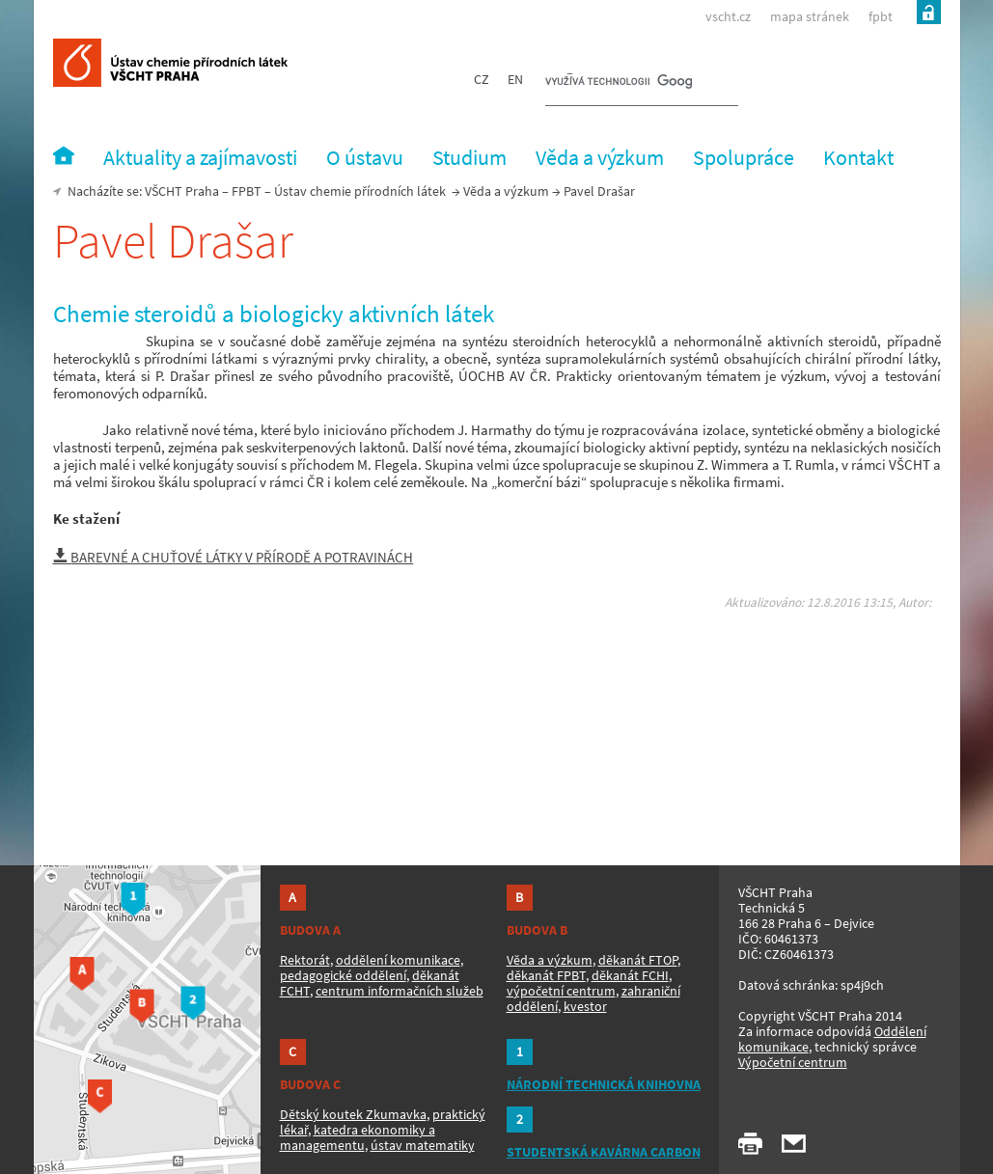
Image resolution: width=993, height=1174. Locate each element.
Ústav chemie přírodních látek (360, 191)
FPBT (247, 191)
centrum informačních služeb (399, 990)
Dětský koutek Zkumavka (353, 1114)
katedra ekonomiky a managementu (357, 1137)
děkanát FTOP (637, 960)
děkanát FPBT (546, 975)
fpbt (881, 16)
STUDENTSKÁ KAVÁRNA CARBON (604, 1151)
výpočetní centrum (561, 990)
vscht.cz (728, 16)
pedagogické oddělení (343, 975)
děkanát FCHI (630, 975)
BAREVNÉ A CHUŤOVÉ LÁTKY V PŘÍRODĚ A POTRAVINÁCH (233, 557)
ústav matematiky (423, 1145)
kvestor (585, 1006)
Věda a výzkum (506, 191)
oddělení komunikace (398, 960)
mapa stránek (809, 16)
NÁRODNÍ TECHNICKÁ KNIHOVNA (604, 1084)
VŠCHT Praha (182, 191)
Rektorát (305, 960)
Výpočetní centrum (792, 1062)
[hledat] (618, 83)
